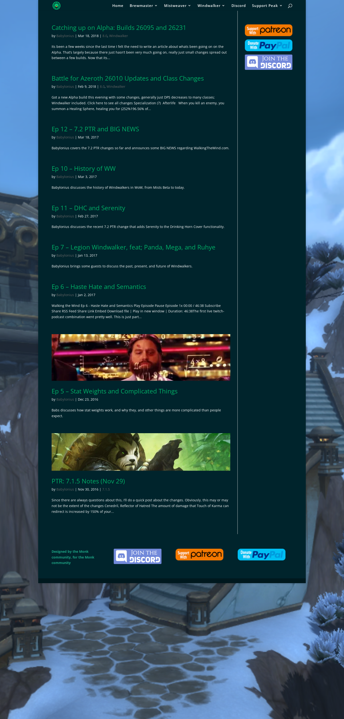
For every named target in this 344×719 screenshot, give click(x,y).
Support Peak (265, 6)
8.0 (104, 35)
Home (118, 6)
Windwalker (209, 6)
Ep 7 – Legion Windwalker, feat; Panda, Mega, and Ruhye (133, 247)
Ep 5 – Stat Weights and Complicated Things (114, 391)
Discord (238, 6)
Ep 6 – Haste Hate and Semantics (99, 286)
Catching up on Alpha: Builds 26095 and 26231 (119, 27)
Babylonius (65, 35)
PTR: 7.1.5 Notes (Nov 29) (88, 481)
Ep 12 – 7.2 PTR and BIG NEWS (95, 129)
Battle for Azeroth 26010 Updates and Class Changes (128, 78)
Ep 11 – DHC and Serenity (88, 208)
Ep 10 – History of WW (84, 168)
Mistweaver (175, 6)
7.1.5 (106, 489)
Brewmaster (141, 6)
